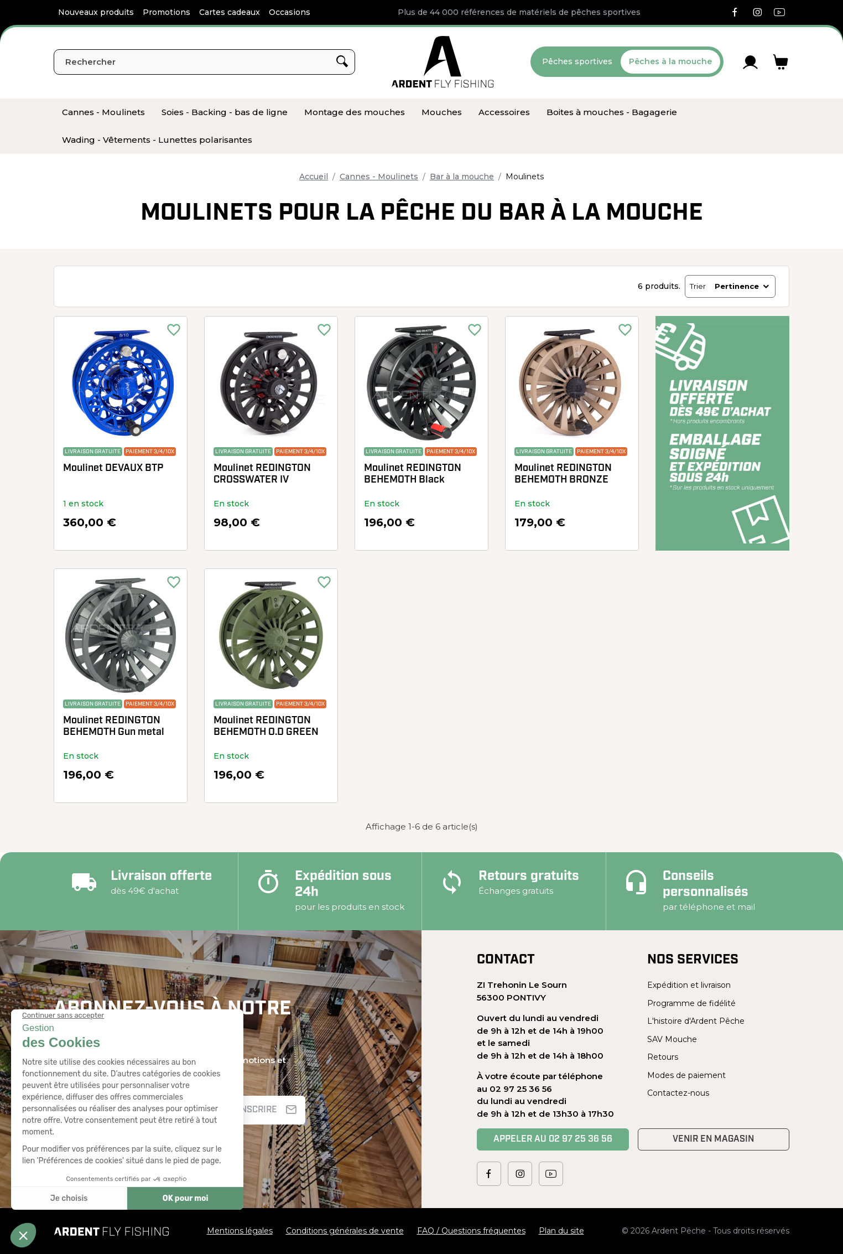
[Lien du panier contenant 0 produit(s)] (780, 62)
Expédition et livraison (689, 985)
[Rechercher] (204, 62)
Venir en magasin (713, 1139)
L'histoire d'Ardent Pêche (696, 1021)
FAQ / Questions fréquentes (471, 1231)
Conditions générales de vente (345, 1231)
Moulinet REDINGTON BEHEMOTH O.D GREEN (266, 727)
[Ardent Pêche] (443, 61)
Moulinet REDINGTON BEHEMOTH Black (412, 474)
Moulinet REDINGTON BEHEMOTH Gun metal (113, 727)
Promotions (166, 12)
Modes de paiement (686, 1075)
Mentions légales (240, 1231)
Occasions (289, 12)
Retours (662, 1057)
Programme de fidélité (691, 1003)
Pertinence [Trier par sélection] (743, 286)
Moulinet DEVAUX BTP (113, 468)
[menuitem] (103, 112)
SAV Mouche (672, 1039)
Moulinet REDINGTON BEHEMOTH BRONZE (563, 474)
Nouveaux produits (96, 12)
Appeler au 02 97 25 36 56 (552, 1139)
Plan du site (561, 1231)
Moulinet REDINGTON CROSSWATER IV (262, 474)
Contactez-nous (678, 1093)
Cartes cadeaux (229, 12)
